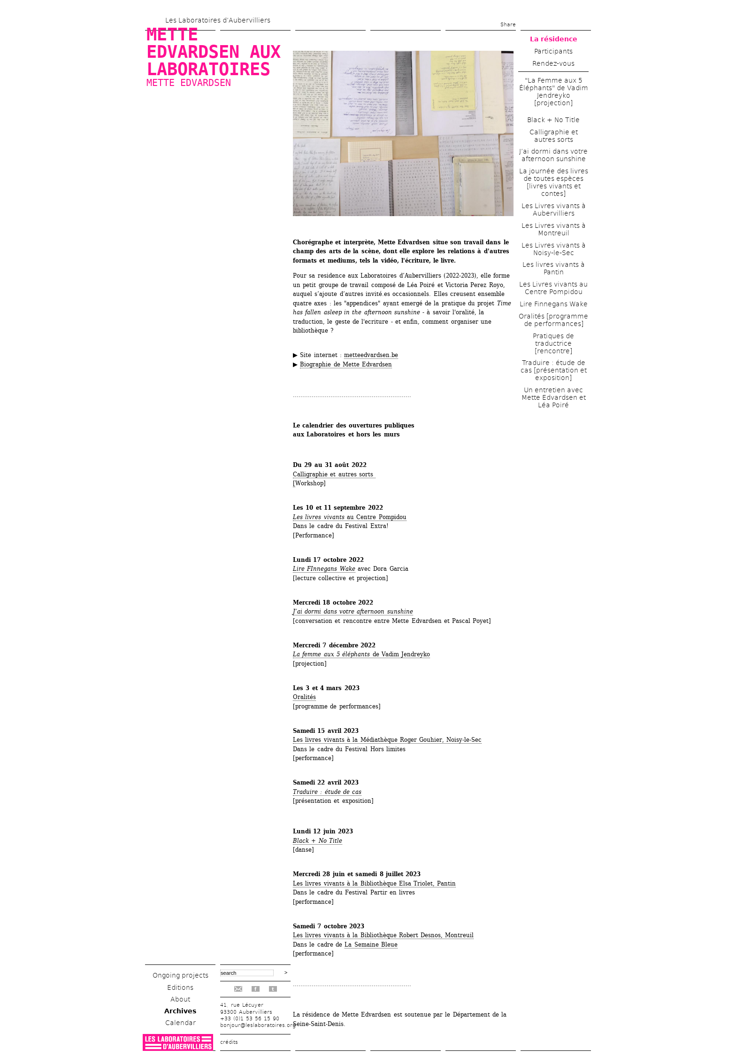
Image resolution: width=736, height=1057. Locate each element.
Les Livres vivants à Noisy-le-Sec (553, 248)
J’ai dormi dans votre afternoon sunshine (353, 611)
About (180, 999)
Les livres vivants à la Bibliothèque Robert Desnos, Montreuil (383, 935)
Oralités (304, 696)
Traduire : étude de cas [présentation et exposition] (554, 370)
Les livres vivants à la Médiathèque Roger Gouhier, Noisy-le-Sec (387, 739)
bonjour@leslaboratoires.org (258, 1025)
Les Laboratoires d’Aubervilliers (217, 20)
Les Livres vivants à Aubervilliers (553, 209)
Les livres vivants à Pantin (553, 268)
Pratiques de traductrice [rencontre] (553, 343)
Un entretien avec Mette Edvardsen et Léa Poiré (553, 397)
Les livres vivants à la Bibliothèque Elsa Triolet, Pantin (374, 883)
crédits (229, 1042)
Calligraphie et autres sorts (553, 135)
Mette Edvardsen (188, 82)
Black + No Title (553, 120)
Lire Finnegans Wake (554, 304)
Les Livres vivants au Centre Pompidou (553, 287)
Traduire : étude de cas (327, 791)
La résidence (553, 39)
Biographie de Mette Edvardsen (346, 364)
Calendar (180, 1022)
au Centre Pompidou (349, 517)
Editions (180, 987)
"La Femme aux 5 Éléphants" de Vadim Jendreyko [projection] (553, 92)
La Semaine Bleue (371, 944)
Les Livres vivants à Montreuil (553, 229)
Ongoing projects (180, 975)
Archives (180, 1011)
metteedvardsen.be (371, 354)
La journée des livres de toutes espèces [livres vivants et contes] (553, 182)
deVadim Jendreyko (361, 654)
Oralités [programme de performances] (553, 319)
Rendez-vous (553, 63)
